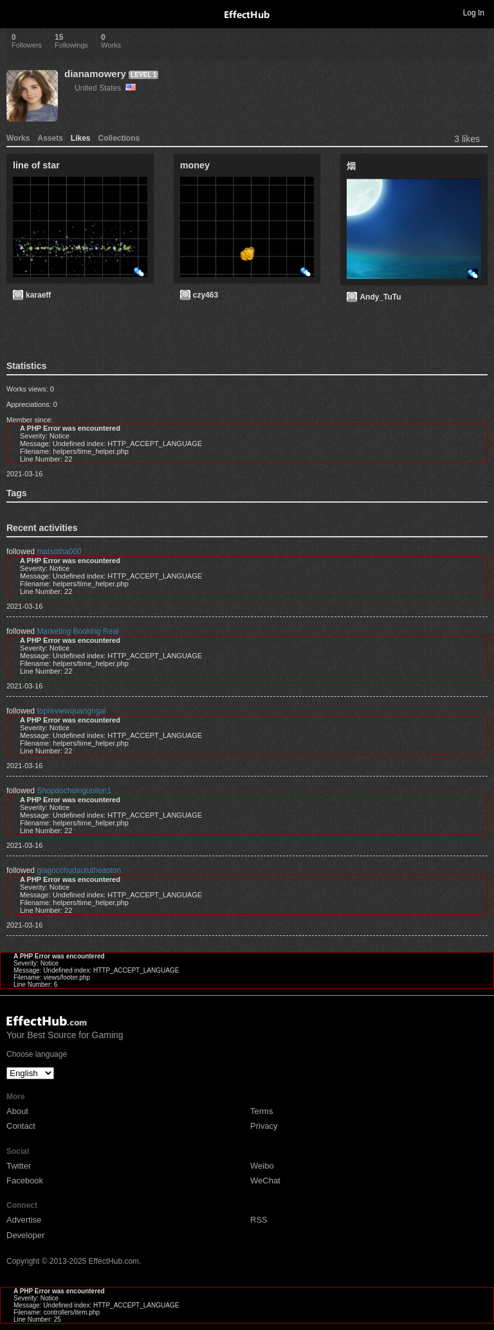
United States (105, 88)
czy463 (205, 295)
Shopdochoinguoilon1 (74, 790)
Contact (20, 1126)
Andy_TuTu (380, 296)
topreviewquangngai (71, 710)
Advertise (23, 1220)
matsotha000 (59, 551)
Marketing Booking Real (77, 631)
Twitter (18, 1166)
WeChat (265, 1180)
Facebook (24, 1180)
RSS (259, 1220)
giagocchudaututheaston (79, 870)
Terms (261, 1111)
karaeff (38, 295)
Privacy (264, 1126)
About (17, 1111)
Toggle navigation (15, 12)
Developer (25, 1235)
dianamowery (95, 73)
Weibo (262, 1166)
